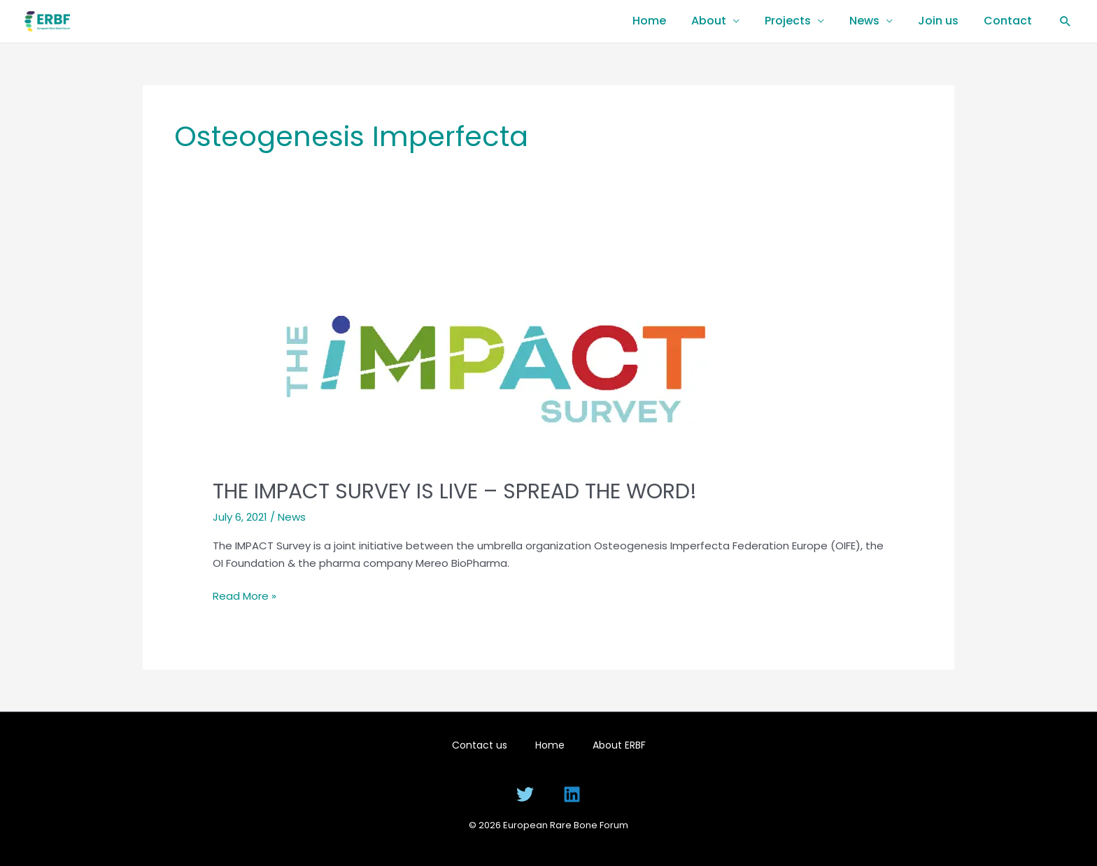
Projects (788, 21)
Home (649, 21)
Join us (938, 21)
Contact (1008, 21)
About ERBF (619, 745)
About (708, 21)
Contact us (479, 745)
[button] (1066, 21)
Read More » (244, 595)
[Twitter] (525, 794)
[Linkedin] (572, 794)
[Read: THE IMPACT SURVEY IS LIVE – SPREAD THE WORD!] (504, 353)
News (864, 21)
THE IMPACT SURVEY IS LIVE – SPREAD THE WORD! (455, 491)
